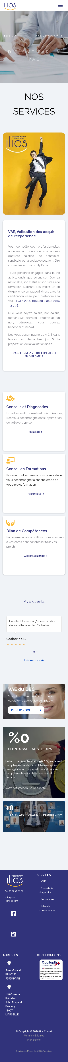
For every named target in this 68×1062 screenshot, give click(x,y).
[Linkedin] (13, 937)
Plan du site (34, 1039)
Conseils (35, 432)
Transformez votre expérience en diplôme (34, 354)
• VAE (43, 881)
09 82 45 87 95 (15, 891)
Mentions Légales (34, 1035)
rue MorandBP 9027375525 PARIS (13, 974)
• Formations (47, 899)
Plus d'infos (26, 710)
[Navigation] (60, 5)
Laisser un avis (34, 660)
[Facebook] (13, 916)
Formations (36, 494)
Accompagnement (36, 556)
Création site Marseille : (34, 1051)
